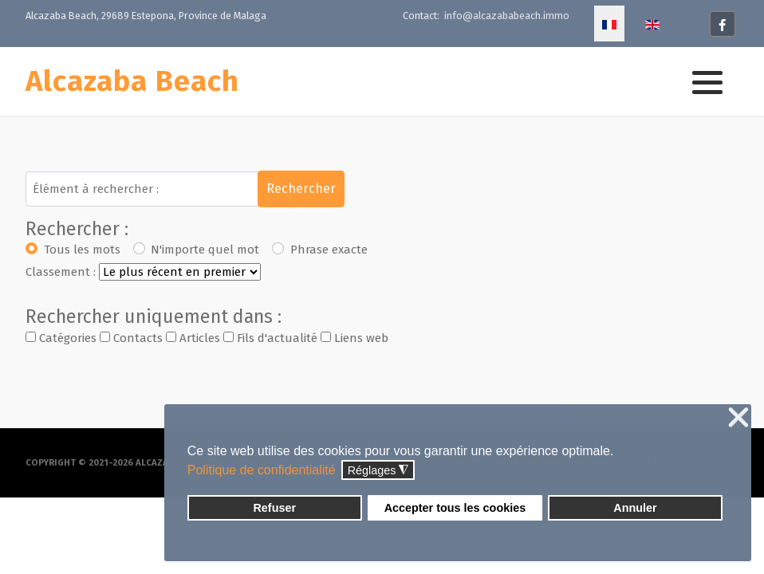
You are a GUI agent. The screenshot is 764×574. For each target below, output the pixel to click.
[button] (707, 82)
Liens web (354, 338)
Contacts (131, 338)
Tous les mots (82, 249)
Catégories (61, 338)
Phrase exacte (329, 249)
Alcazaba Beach (132, 81)
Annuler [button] (634, 507)
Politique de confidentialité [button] (261, 470)
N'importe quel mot (205, 249)
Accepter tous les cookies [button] (455, 507)
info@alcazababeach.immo (506, 16)
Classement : (61, 272)
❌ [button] (738, 418)
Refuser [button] (274, 507)
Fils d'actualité (270, 338)
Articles (193, 338)
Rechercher (301, 188)
